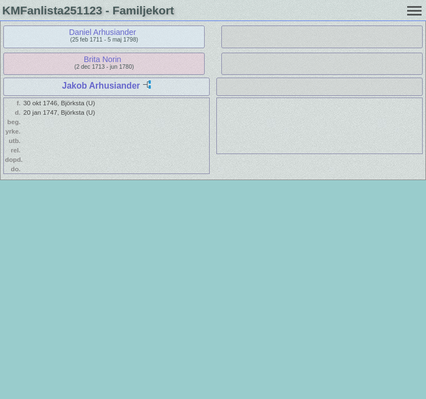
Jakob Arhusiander (101, 85)
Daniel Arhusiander (102, 32)
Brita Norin (102, 59)
